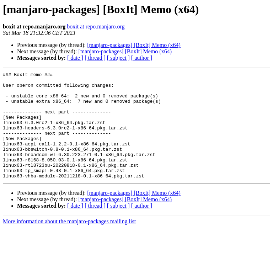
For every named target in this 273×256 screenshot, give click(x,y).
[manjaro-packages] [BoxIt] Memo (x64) (134, 45)
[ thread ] (95, 58)
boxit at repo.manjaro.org (95, 26)
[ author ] (141, 58)
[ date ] (75, 58)
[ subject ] (118, 58)
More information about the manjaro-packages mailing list (69, 243)
